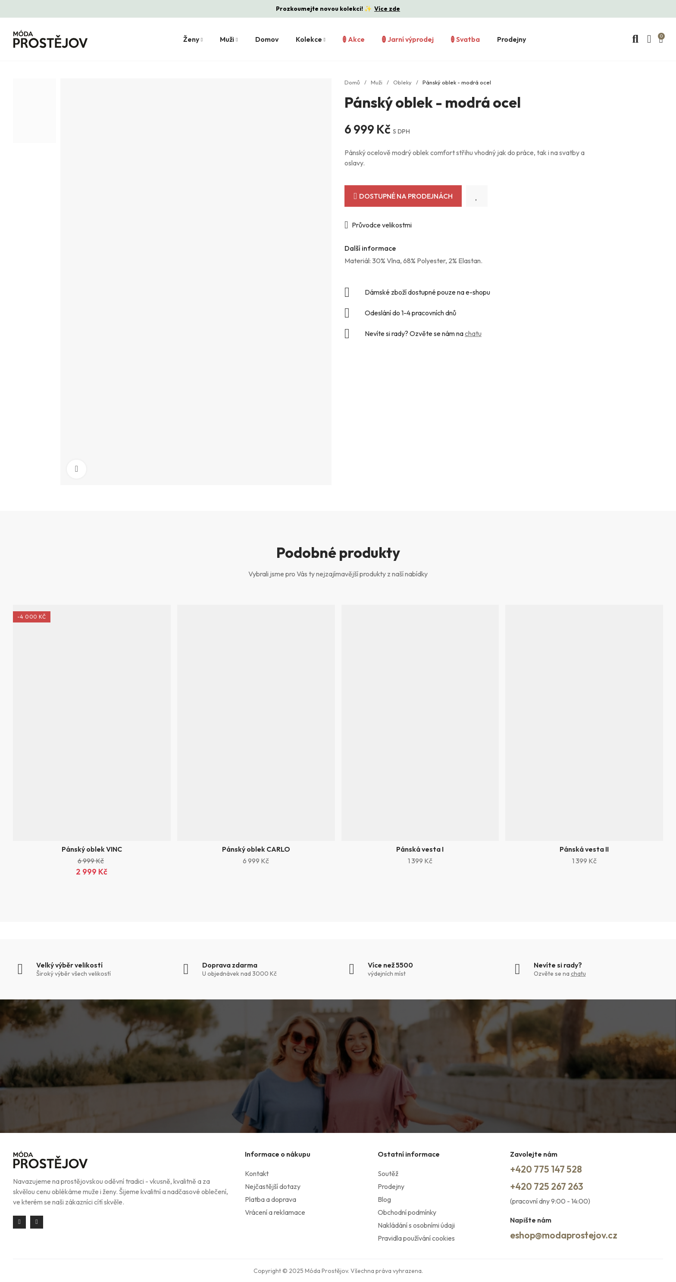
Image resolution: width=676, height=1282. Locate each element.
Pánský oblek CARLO (256, 849)
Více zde (387, 8)
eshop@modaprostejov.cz (571, 1234)
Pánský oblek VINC (92, 849)
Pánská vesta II (584, 849)
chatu (473, 333)
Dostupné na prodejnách (406, 196)
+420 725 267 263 (552, 1186)
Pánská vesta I (420, 849)
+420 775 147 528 (551, 1169)
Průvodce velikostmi (382, 225)
